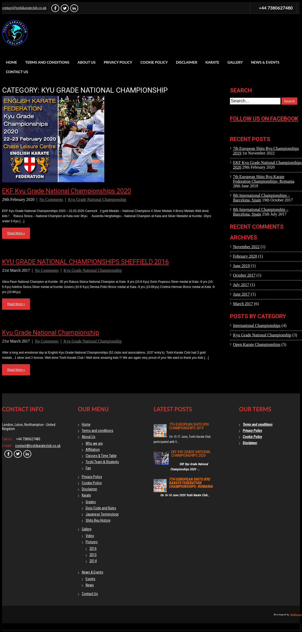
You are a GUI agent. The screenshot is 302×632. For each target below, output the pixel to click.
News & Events (265, 62)
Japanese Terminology (102, 514)
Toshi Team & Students (102, 462)
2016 (93, 549)
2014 (93, 561)
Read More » (16, 233)
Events (90, 579)
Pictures (92, 542)
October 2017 (244, 275)
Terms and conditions (47, 62)
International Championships (256, 325)
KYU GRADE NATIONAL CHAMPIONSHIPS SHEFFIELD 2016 (85, 262)
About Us (87, 62)
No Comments (51, 199)
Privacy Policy (118, 62)
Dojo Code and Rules (101, 508)
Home (11, 62)
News (90, 585)
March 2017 (243, 304)
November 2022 (246, 247)
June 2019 (241, 266)
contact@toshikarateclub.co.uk (24, 8)
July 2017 (241, 285)
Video (90, 536)
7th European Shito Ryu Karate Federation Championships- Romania (263, 178)
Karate (212, 62)
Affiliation (93, 450)
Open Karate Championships (256, 344)
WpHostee (296, 614)
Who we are (94, 443)
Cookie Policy (154, 62)
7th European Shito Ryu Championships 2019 (189, 426)
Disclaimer (186, 62)
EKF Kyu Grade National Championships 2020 (66, 191)
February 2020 (245, 256)
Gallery (235, 62)
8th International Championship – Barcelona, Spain (260, 211)
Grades (91, 502)
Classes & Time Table (101, 456)
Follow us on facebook (264, 118)
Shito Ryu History (98, 520)
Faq (88, 468)
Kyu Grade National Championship (97, 199)
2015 (93, 555)
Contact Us (17, 72)
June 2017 (241, 294)
